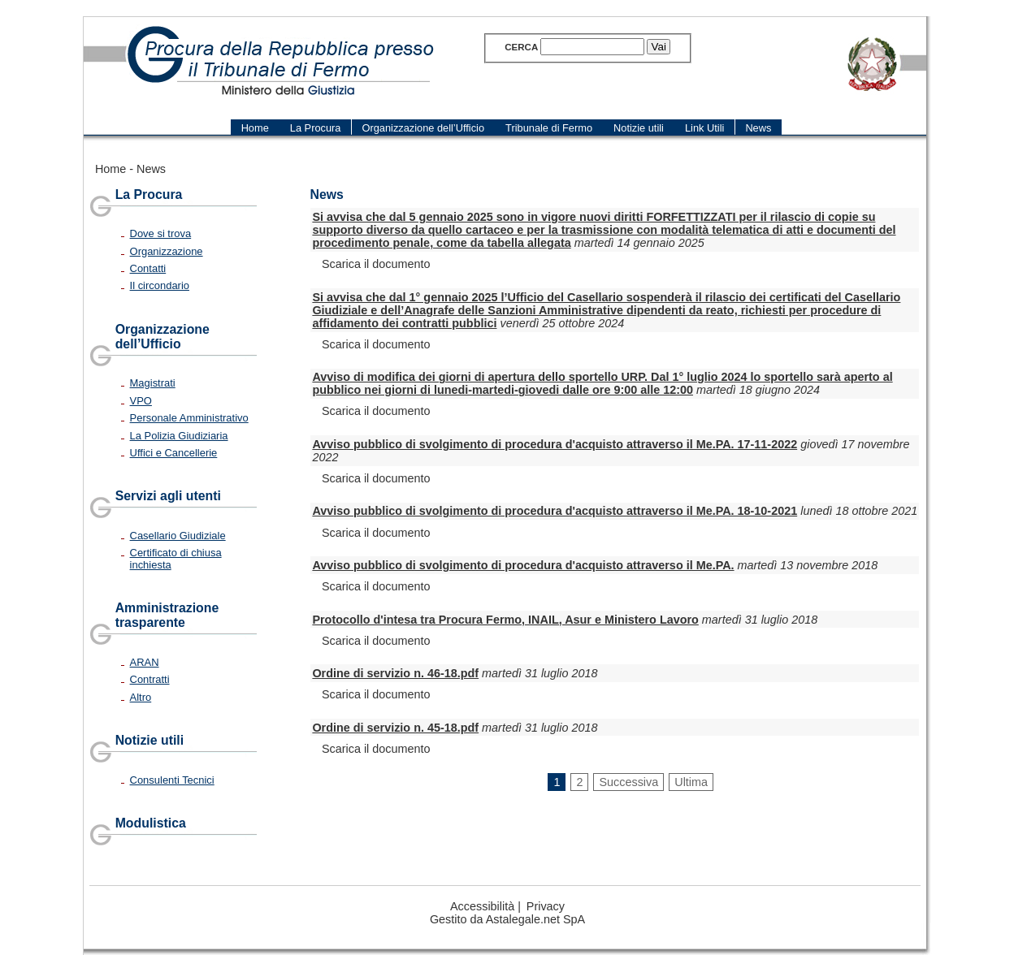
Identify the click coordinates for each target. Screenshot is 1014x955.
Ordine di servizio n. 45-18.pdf (395, 727)
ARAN (144, 662)
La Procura (149, 194)
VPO (141, 401)
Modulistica (150, 823)
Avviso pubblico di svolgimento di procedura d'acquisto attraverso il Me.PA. (523, 565)
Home (110, 168)
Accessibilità (482, 906)
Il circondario (159, 285)
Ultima (691, 782)
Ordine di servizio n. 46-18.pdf (395, 673)
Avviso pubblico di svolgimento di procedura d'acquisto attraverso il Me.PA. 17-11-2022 (554, 444)
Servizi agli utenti (168, 496)
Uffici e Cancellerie (174, 453)
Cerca (521, 47)
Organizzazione (166, 251)
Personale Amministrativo (189, 418)
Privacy (545, 906)
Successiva (628, 782)
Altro (141, 697)
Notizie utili (149, 740)
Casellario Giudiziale (178, 535)
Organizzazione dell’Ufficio (162, 336)
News (151, 168)
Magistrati (153, 383)
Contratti (150, 679)
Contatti (148, 268)
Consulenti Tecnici (172, 780)
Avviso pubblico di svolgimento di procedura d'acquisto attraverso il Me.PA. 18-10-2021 (554, 510)
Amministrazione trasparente (167, 615)
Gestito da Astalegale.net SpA (507, 919)
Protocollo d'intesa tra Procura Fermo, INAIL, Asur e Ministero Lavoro (505, 619)
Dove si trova (161, 233)
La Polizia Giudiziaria (179, 436)
